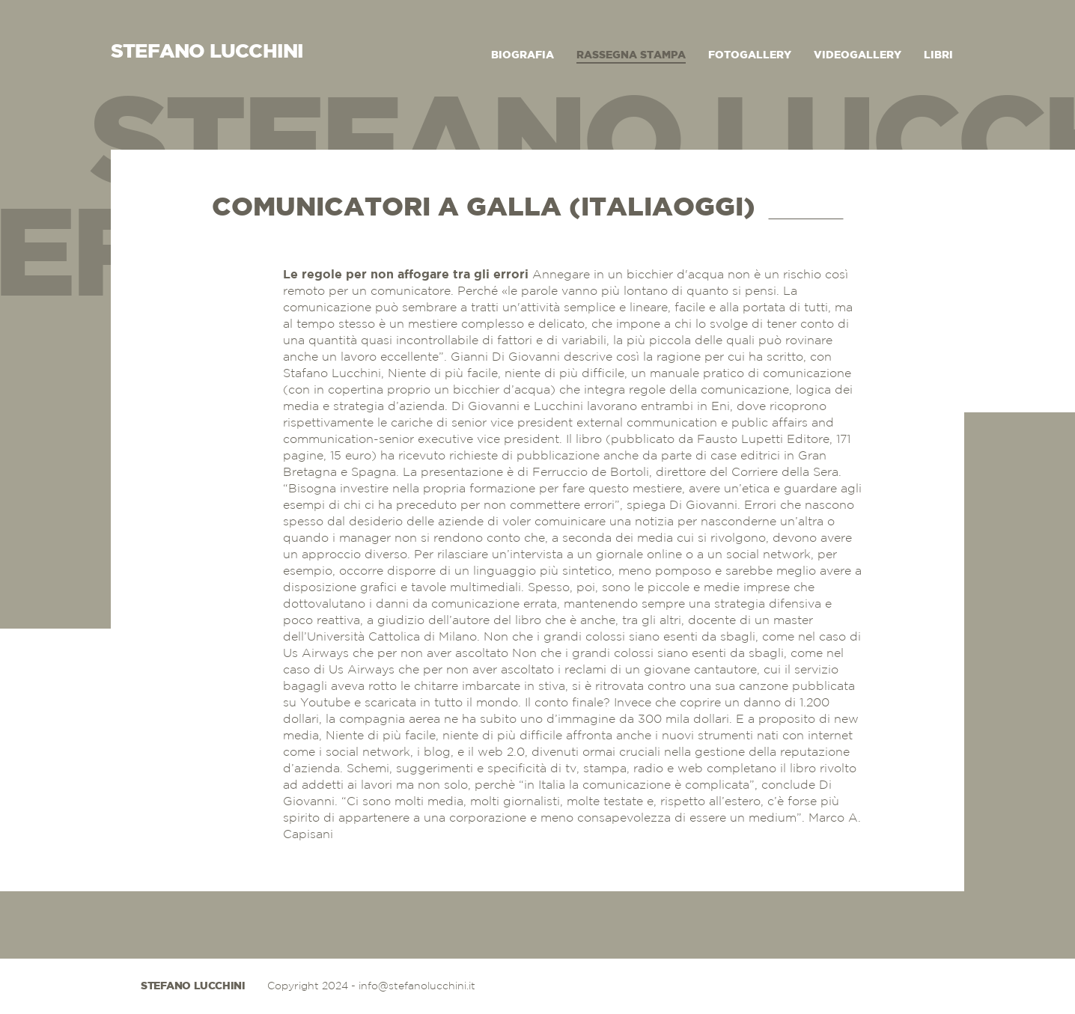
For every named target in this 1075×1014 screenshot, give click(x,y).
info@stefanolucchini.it (417, 986)
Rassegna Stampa (631, 55)
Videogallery (857, 55)
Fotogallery (749, 55)
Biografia (522, 55)
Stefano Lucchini (193, 986)
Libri (938, 55)
